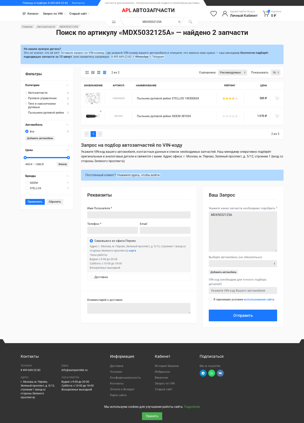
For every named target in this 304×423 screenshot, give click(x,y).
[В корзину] (276, 98)
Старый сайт (79, 13)
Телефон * (94, 224)
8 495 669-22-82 (121, 56)
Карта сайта (118, 395)
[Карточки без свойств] (87, 72)
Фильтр (62, 164)
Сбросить (55, 201)
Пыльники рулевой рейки (46, 112)
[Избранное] (213, 13)
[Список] (99, 72)
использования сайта (259, 299)
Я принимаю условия (243, 299)
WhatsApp (141, 56)
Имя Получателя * (99, 208)
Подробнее (192, 407)
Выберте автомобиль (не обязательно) (235, 257)
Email (143, 224)
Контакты (78, 3)
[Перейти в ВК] (220, 373)
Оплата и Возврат (122, 389)
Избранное (162, 372)
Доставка (116, 366)
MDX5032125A (243, 231)
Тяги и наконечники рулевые (42, 105)
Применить (35, 201)
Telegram (158, 56)
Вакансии (161, 377)
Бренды (47, 176)
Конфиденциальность (125, 377)
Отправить (243, 315)
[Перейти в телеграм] (203, 373)
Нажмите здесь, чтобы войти (138, 175)
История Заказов (167, 366)
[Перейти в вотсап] (211, 373)
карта (132, 250)
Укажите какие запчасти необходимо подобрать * (243, 208)
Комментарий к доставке (104, 300)
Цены (47, 150)
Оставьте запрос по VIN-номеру (82, 53)
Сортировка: (207, 72)
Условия (116, 372)
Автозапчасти (46, 26)
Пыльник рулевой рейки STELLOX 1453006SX (168, 98)
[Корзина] (272, 13)
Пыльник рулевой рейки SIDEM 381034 (164, 116)
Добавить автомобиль (40, 138)
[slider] (25, 157)
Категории (47, 85)
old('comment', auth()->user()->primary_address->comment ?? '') (138, 308)
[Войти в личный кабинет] (240, 13)
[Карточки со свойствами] (93, 72)
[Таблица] (105, 72)
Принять (152, 416)
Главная (27, 26)
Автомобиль (47, 124)
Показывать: (260, 72)
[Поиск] (190, 22)
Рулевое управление (42, 98)
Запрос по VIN (54, 13)
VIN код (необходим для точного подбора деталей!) (237, 282)
